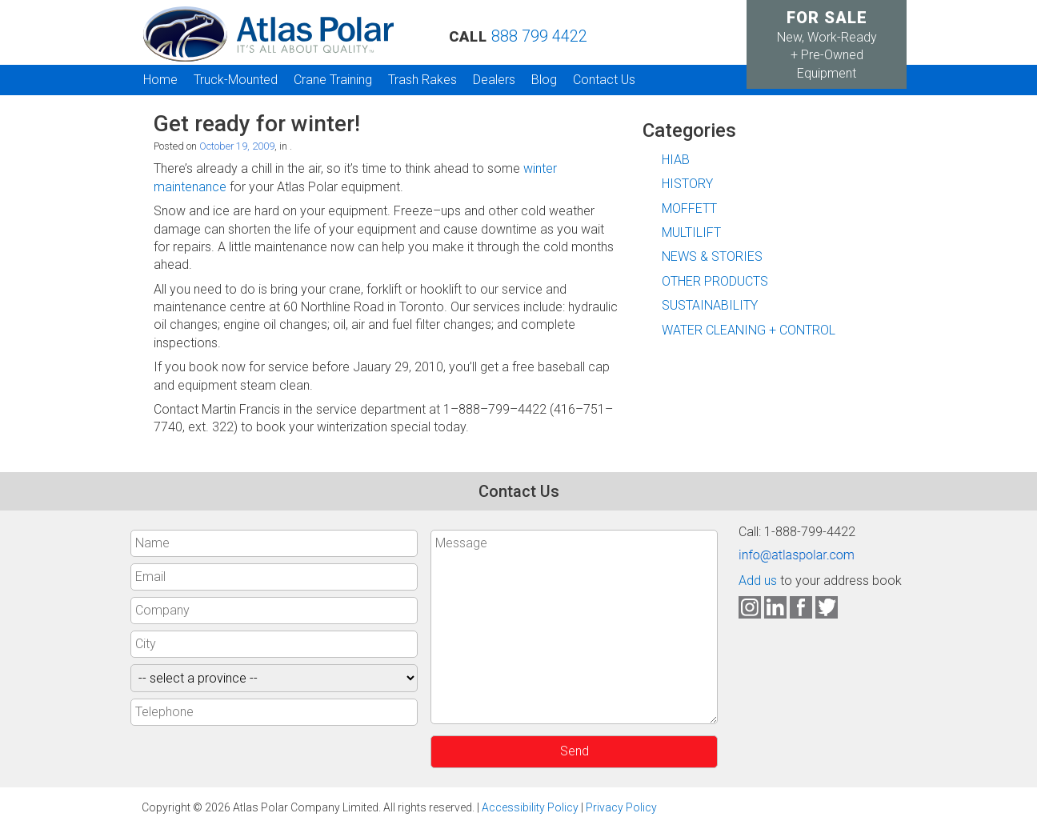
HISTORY (687, 183)
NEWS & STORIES (712, 256)
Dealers (494, 79)
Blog (544, 79)
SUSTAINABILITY (710, 305)
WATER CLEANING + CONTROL (748, 330)
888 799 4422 (539, 36)
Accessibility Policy (530, 807)
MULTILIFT (691, 232)
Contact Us (604, 79)
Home (160, 79)
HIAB (676, 159)
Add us (758, 580)
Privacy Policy (621, 807)
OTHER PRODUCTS (715, 281)
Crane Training (333, 79)
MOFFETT (689, 208)
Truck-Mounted (236, 79)
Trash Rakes (422, 79)
